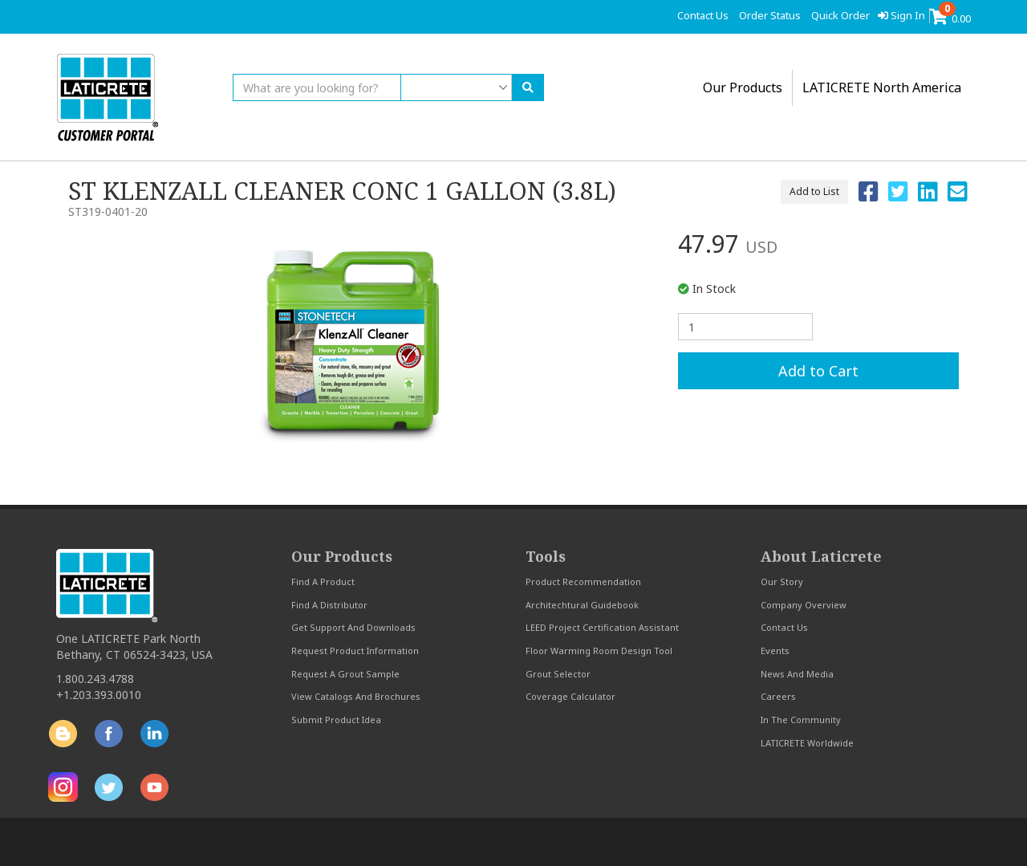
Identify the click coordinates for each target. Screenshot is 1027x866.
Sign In (901, 15)
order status (770, 15)
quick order (840, 15)
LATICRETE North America (881, 87)
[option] (353, 344)
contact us (703, 15)
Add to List (814, 191)
